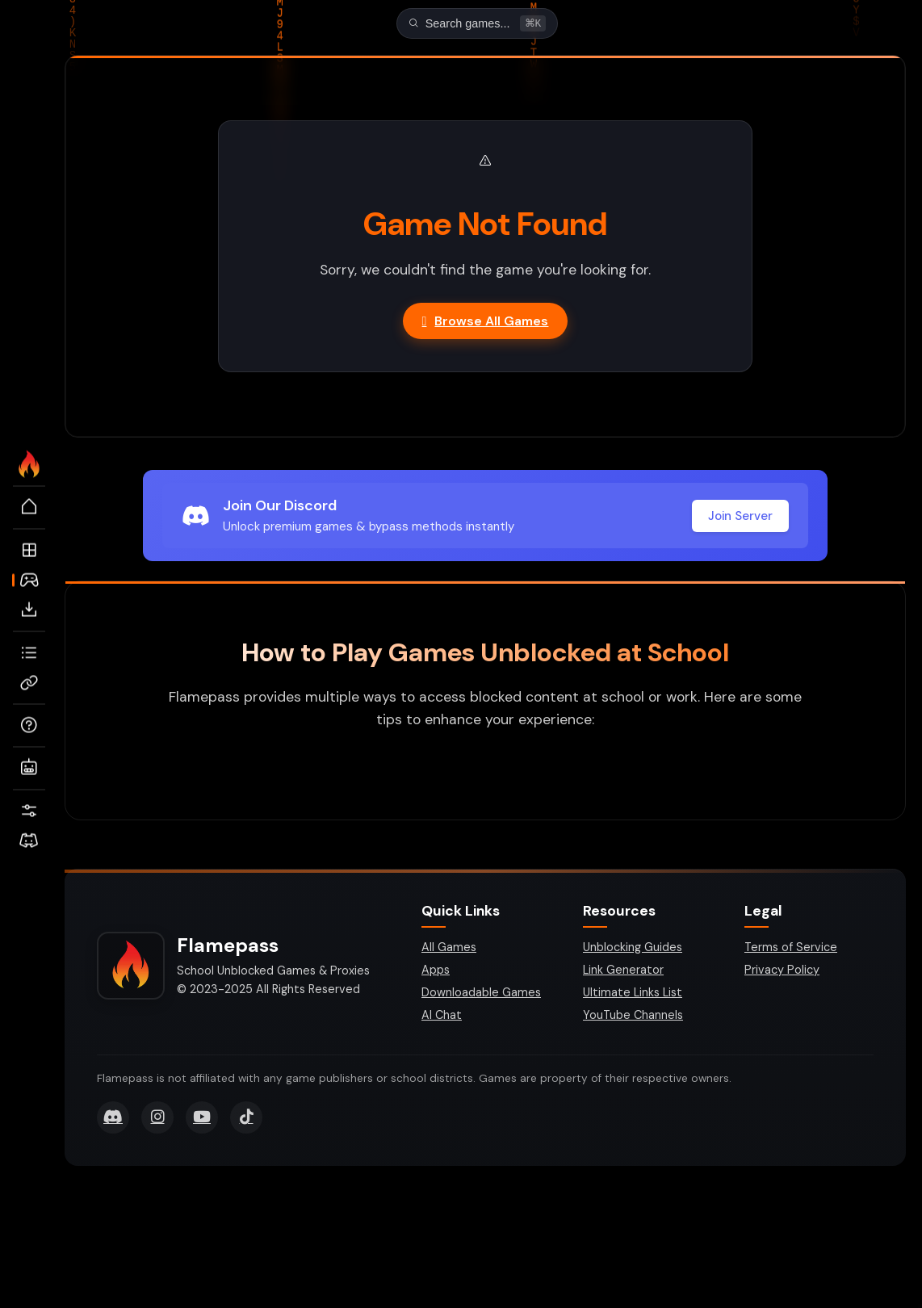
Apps (435, 971)
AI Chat (441, 1016)
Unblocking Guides (632, 948)
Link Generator (623, 971)
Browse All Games (485, 322)
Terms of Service (790, 948)
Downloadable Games (481, 994)
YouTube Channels (633, 1016)
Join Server (740, 517)
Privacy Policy (781, 971)
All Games (448, 948)
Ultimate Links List (632, 994)
